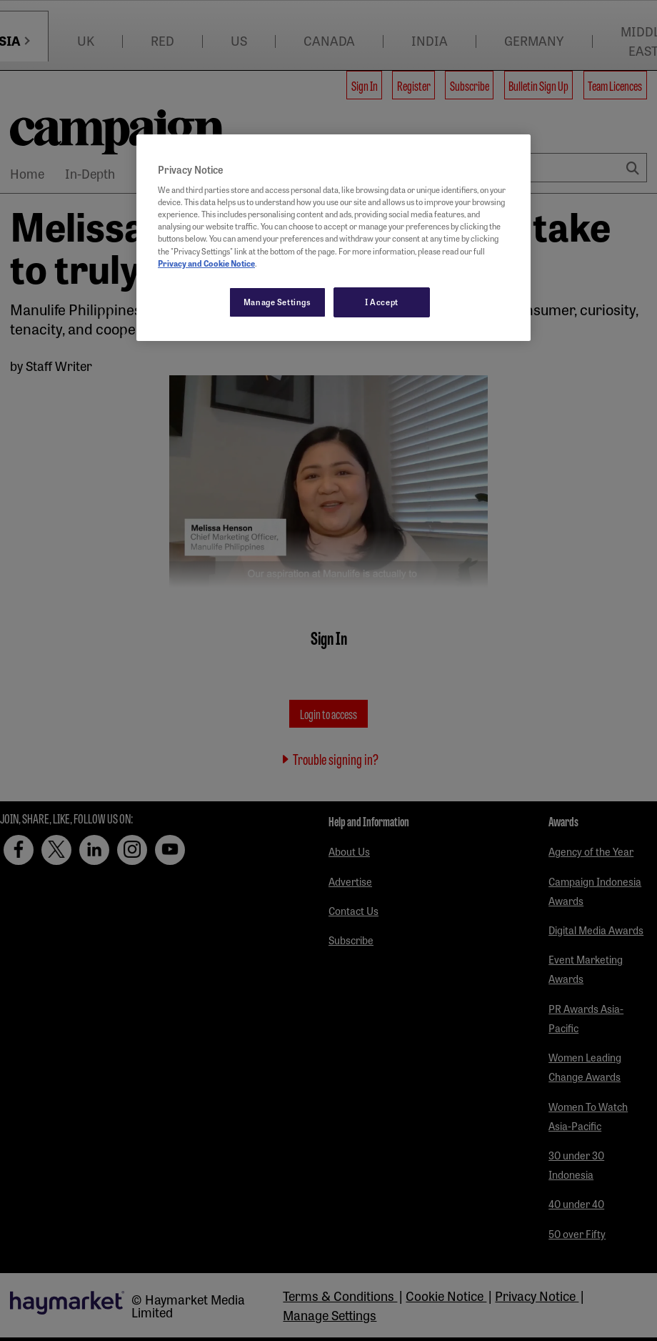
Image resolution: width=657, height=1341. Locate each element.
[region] (333, 237)
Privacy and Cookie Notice (206, 263)
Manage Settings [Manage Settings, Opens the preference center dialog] (277, 301)
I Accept (381, 301)
